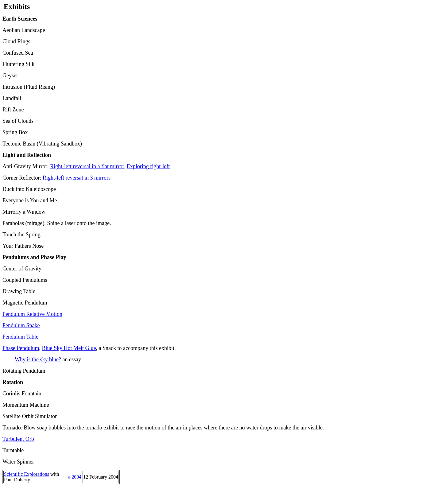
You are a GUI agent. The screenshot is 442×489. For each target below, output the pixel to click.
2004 (74, 476)
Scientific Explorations (26, 474)
